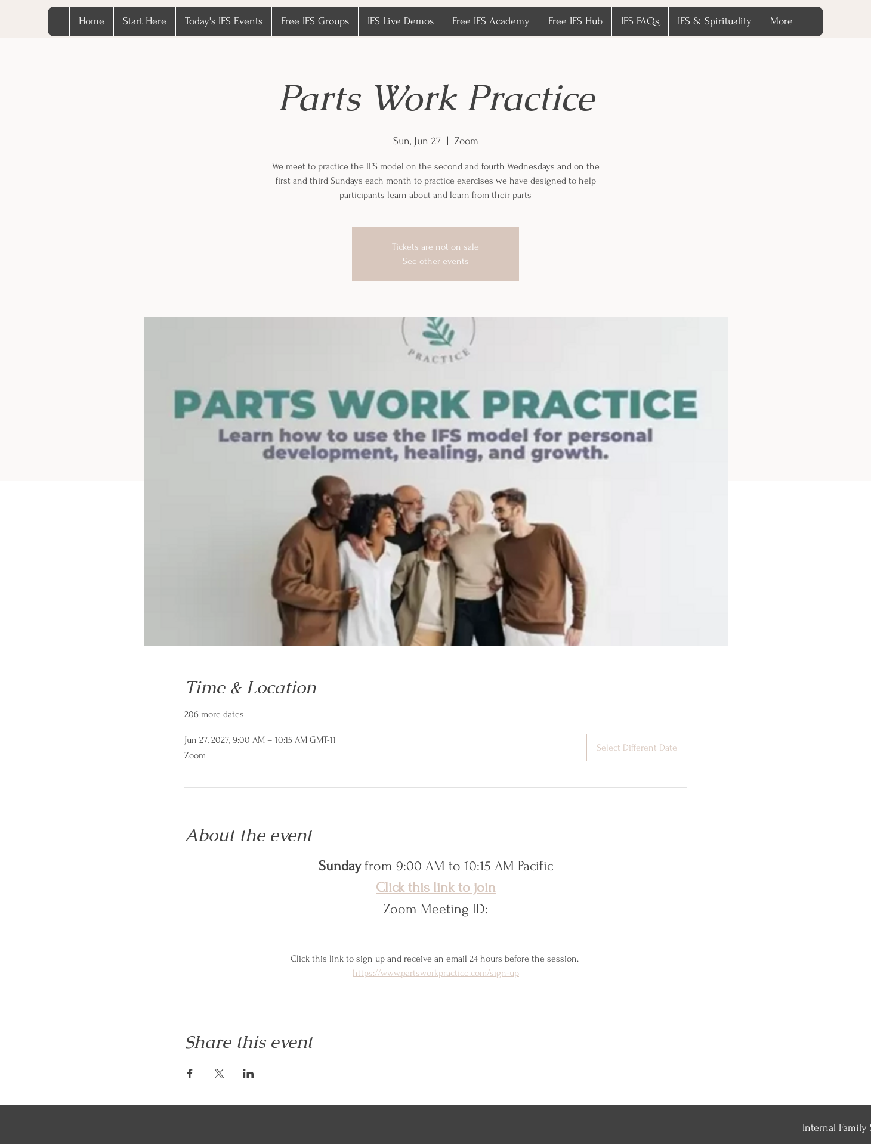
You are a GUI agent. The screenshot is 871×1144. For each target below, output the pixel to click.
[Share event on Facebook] (190, 1073)
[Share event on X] (219, 1073)
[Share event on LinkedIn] (248, 1073)
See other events (436, 261)
